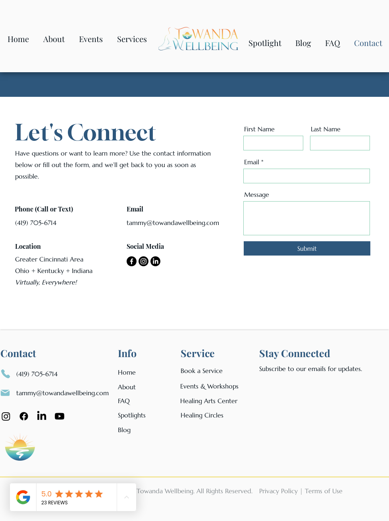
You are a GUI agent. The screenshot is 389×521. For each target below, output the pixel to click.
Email (251, 162)
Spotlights (132, 415)
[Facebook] (132, 261)
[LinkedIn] (155, 261)
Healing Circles (202, 415)
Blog (124, 430)
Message (256, 194)
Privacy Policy (278, 491)
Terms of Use (324, 491)
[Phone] (5, 374)
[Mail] (5, 393)
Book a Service (202, 371)
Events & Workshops (209, 386)
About (127, 387)
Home (127, 372)
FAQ (124, 401)
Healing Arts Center (208, 401)
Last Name (326, 129)
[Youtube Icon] (59, 416)
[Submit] (307, 248)
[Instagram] (143, 261)
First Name (259, 129)
